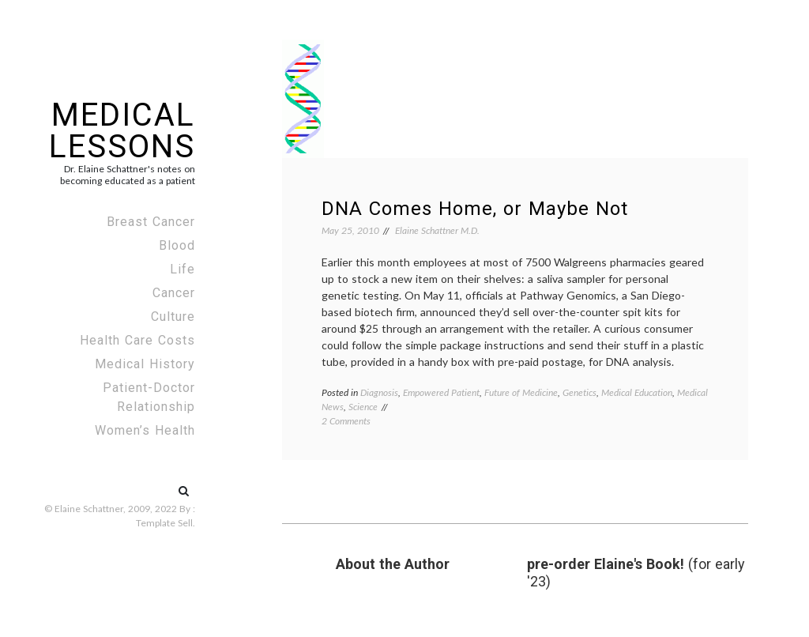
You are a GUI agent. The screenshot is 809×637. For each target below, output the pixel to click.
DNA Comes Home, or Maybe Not (475, 209)
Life (182, 269)
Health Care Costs (137, 340)
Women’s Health (145, 430)
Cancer (173, 292)
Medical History (145, 363)
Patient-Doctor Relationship (149, 397)
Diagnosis (379, 392)
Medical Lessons (122, 130)
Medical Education (636, 392)
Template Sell (164, 523)
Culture (173, 316)
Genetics (579, 392)
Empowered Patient (441, 392)
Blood (177, 245)
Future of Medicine (521, 392)
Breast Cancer (151, 221)
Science (363, 407)
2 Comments (346, 421)
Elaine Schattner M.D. (437, 230)
